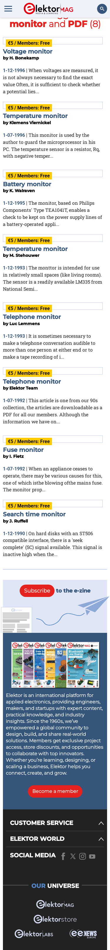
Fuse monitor (23, 449)
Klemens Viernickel (30, 122)
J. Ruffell (18, 521)
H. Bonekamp (24, 58)
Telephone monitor (32, 316)
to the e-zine (55, 591)
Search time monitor (34, 514)
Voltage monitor (27, 51)
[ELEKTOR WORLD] (57, 839)
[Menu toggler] (8, 8)
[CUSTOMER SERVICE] (57, 823)
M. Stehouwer (24, 255)
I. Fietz (16, 456)
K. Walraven (22, 190)
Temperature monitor (35, 115)
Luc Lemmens (24, 323)
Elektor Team (23, 388)
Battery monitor (27, 184)
